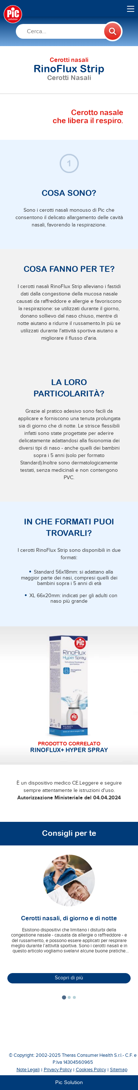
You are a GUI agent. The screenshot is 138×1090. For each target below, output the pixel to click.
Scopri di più (69, 978)
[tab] (64, 997)
